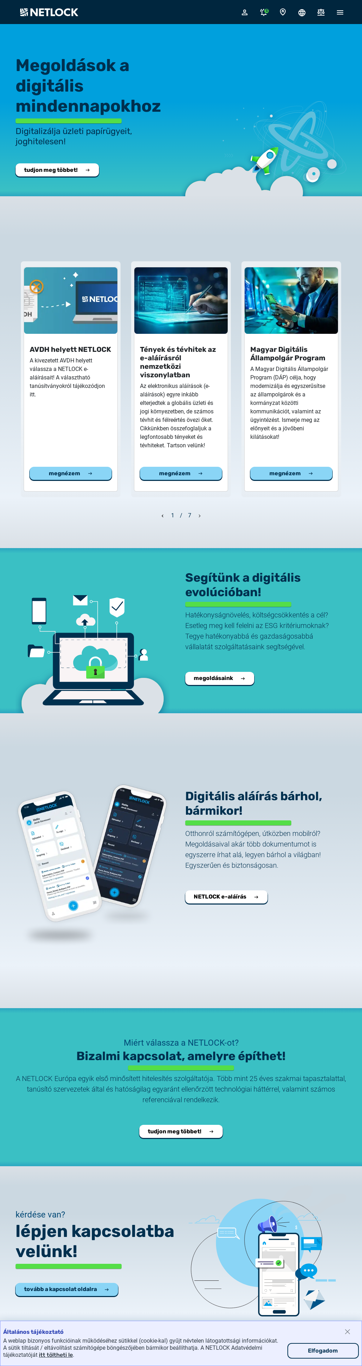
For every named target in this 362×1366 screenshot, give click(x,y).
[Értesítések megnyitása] (263, 12)
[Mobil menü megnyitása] (340, 12)
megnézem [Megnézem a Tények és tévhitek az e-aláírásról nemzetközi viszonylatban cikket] (181, 473)
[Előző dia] (162, 514)
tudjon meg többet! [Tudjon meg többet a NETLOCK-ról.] (57, 170)
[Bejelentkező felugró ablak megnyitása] (244, 12)
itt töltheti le (56, 1355)
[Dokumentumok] (321, 12)
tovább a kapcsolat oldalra (67, 1289)
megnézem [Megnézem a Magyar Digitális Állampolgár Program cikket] (291, 473)
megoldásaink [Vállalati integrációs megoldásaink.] (220, 678)
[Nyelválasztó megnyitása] (302, 12)
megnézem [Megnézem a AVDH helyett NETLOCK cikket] (71, 473)
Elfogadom (323, 1350)
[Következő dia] (199, 514)
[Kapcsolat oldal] (282, 12)
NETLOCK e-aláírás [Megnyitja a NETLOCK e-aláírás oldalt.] (226, 896)
